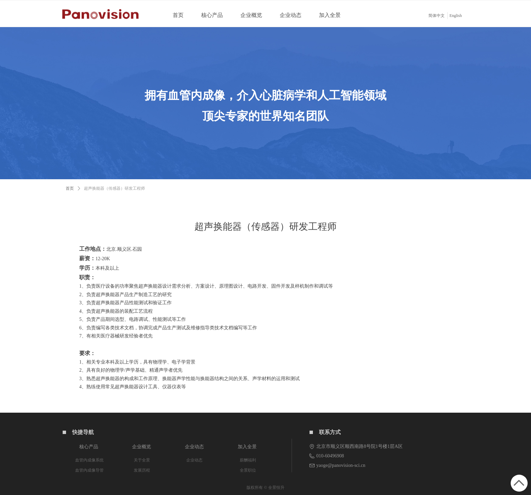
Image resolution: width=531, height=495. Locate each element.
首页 (70, 188)
